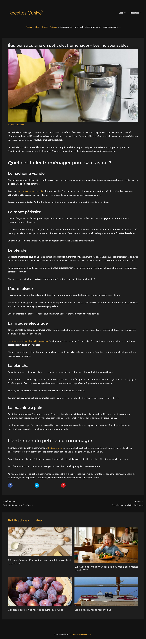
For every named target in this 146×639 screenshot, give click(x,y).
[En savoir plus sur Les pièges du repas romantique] (106, 590)
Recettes (135, 12)
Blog (122, 12)
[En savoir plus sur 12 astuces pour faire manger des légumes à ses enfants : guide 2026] (106, 544)
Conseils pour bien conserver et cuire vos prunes (35, 609)
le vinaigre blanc (56, 447)
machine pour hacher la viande (31, 191)
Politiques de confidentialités (80, 633)
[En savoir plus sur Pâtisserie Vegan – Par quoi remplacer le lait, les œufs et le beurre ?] (40, 540)
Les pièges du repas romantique (92, 609)
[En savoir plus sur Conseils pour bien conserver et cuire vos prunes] (40, 590)
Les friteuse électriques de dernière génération (30, 340)
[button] (124, 12)
